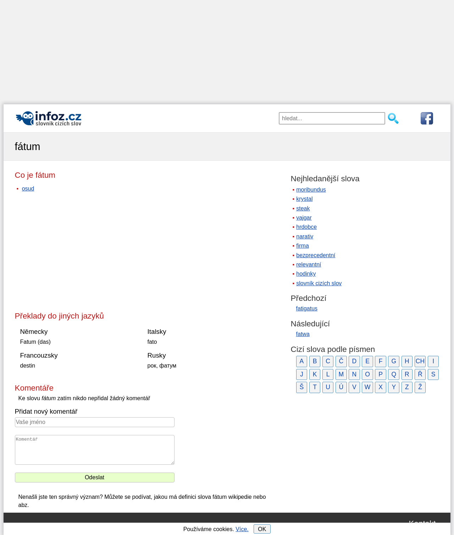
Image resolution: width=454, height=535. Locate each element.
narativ (304, 236)
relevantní (308, 264)
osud (28, 189)
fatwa (303, 334)
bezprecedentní (315, 255)
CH (420, 361)
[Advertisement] (227, 49)
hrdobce (306, 227)
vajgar (304, 218)
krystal (304, 199)
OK (262, 529)
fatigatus (306, 308)
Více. (242, 529)
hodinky (306, 274)
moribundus (311, 190)
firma (302, 246)
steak (303, 208)
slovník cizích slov (319, 283)
